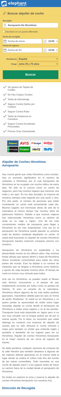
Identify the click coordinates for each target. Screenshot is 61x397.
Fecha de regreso (11, 45)
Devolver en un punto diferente (21, 31)
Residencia (11, 59)
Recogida (7, 21)
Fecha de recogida (11, 37)
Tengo (14, 64)
